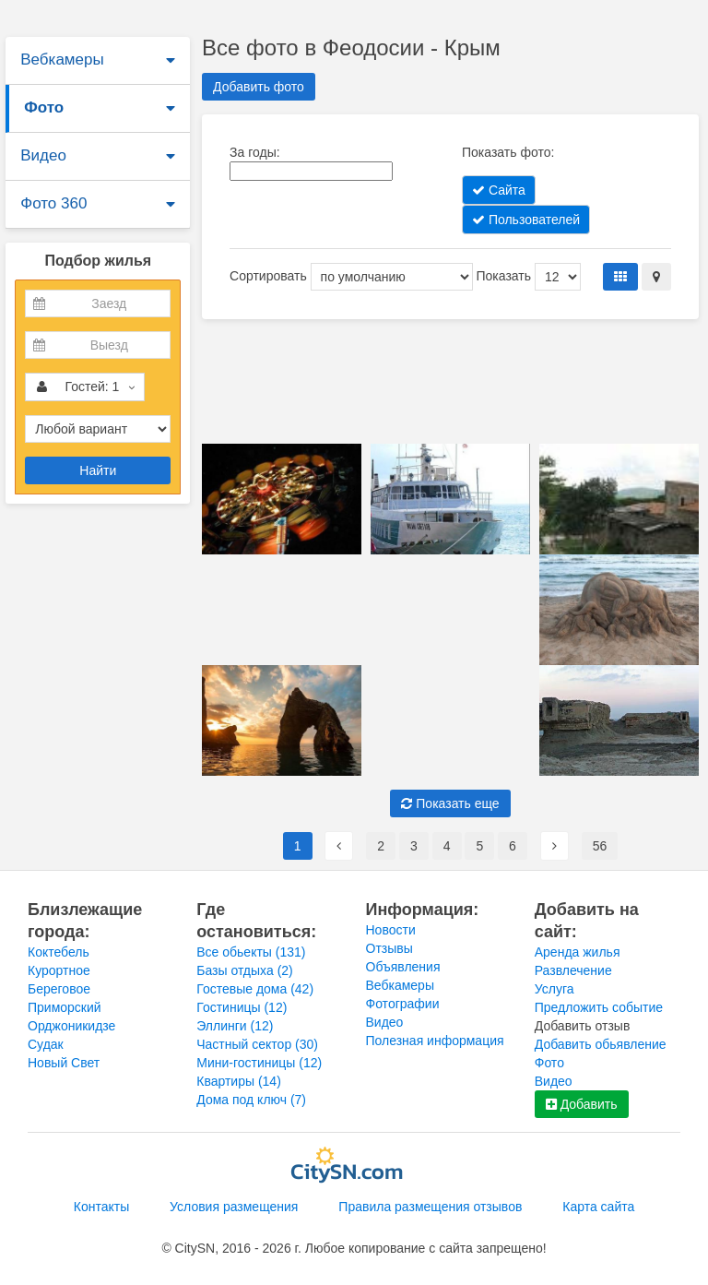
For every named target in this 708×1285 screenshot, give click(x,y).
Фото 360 (53, 203)
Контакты (101, 1206)
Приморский (64, 1007)
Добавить (582, 1104)
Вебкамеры (61, 59)
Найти (97, 470)
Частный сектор (257, 1044)
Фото (44, 107)
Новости (391, 929)
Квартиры (238, 1081)
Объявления (403, 966)
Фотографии (403, 1003)
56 (600, 846)
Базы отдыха (244, 970)
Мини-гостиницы (259, 1062)
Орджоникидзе (71, 1025)
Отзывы (389, 948)
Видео (43, 155)
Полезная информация (435, 1040)
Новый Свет (64, 1062)
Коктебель (58, 952)
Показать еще (450, 803)
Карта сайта (598, 1206)
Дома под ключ (251, 1099)
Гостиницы (241, 1007)
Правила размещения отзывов (430, 1206)
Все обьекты (250, 952)
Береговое (59, 989)
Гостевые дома (254, 989)
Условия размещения (234, 1206)
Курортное (59, 970)
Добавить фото (258, 86)
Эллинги (234, 1025)
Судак (46, 1044)
